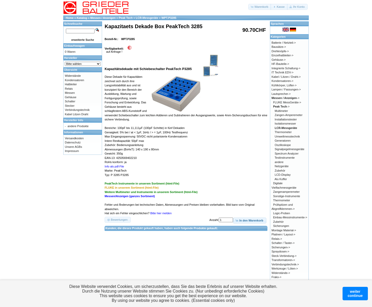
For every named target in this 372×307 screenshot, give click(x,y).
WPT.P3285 (168, 17)
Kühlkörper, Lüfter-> (284, 85)
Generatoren (283, 140)
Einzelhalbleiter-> (282, 55)
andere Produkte (78, 126)
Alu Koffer (281, 179)
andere (279, 162)
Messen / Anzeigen (103, 17)
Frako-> (276, 277)
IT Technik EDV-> (282, 72)
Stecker (69, 105)
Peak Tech (126, 17)
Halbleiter (71, 84)
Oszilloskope (283, 145)
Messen (70, 92)
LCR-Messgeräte (147, 17)
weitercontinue (355, 293)
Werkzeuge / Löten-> (285, 268)
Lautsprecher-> (281, 93)
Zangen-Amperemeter (289, 115)
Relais (69, 88)
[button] (259, 7)
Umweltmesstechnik (287, 136)
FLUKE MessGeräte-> (287, 102)
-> (285, 97)
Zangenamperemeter (286, 191)
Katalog (82, 17)
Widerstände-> (281, 272)
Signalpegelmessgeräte (289, 149)
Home (70, 17)
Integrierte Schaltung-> (286, 68)
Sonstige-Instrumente (286, 196)
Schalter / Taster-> (283, 242)
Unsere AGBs (73, 146)
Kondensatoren (74, 80)
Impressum (72, 150)
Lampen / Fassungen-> (286, 89)
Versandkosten (74, 138)
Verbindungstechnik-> (285, 264)
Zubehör (280, 170)
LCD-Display (283, 174)
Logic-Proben (281, 213)
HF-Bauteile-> (280, 63)
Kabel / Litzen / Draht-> (286, 76)
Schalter (70, 101)
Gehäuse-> (279, 59)
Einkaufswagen (74, 45)
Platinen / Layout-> (283, 234)
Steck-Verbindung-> (284, 255)
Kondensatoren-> (282, 80)
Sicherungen (281, 225)
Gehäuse (70, 97)
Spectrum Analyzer (286, 153)
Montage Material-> (284, 230)
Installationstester (286, 119)
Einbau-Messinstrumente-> (290, 217)
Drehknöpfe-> (280, 51)
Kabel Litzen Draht (76, 114)
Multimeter (281, 110)
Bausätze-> (279, 46)
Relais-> (277, 238)
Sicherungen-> (281, 247)
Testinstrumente (285, 157)
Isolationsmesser (285, 123)
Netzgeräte (282, 166)
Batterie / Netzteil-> (284, 42)
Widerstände (73, 75)
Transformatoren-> (283, 260)
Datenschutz (73, 142)
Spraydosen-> (280, 251)
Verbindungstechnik (77, 109)
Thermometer (283, 132)
